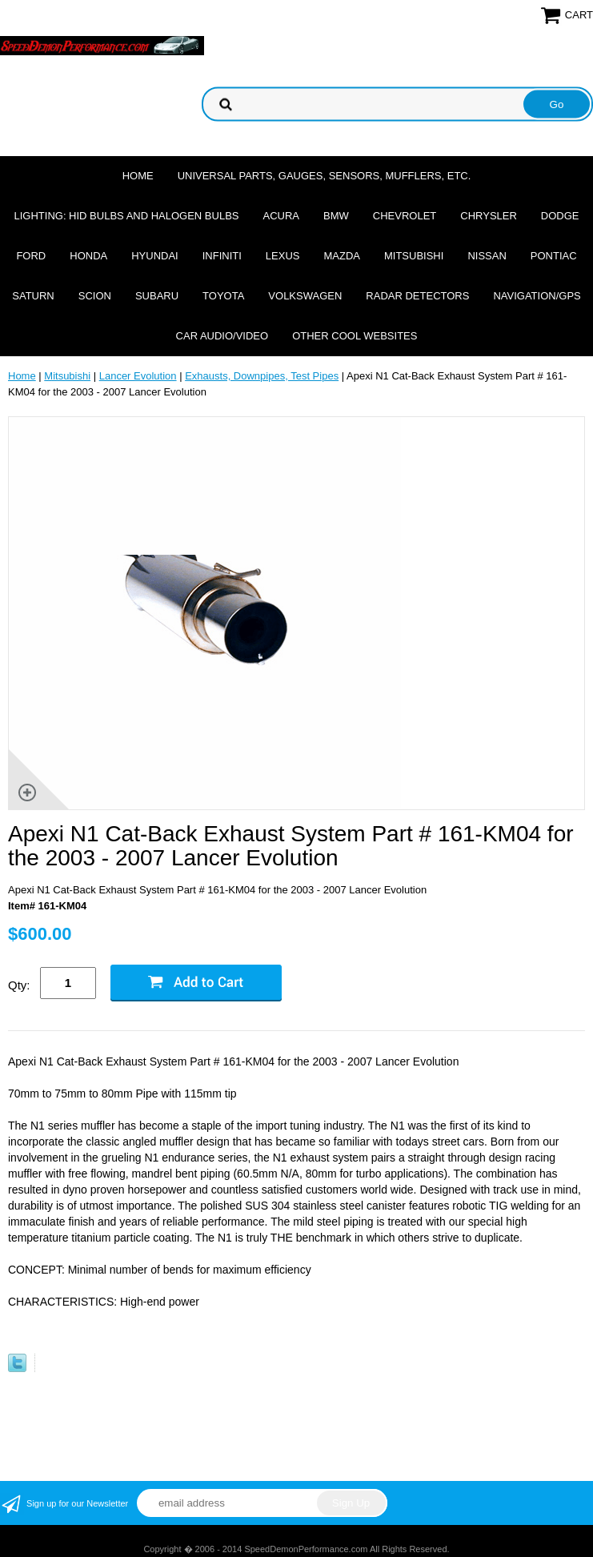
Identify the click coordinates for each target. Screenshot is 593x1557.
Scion (94, 296)
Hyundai (154, 256)
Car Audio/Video (222, 336)
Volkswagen (305, 296)
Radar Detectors (417, 296)
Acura (281, 216)
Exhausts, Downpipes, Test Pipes (262, 376)
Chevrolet (404, 216)
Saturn (33, 296)
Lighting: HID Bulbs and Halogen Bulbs (126, 216)
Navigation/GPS (536, 296)
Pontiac (554, 256)
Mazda (341, 256)
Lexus (283, 256)
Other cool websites (354, 336)
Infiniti (222, 256)
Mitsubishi (413, 256)
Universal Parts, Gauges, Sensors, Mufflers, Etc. (324, 176)
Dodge (560, 216)
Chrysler (488, 216)
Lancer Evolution (138, 376)
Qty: (19, 985)
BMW (336, 216)
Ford (31, 256)
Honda (88, 256)
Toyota (223, 296)
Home (138, 176)
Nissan (486, 256)
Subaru (156, 296)
